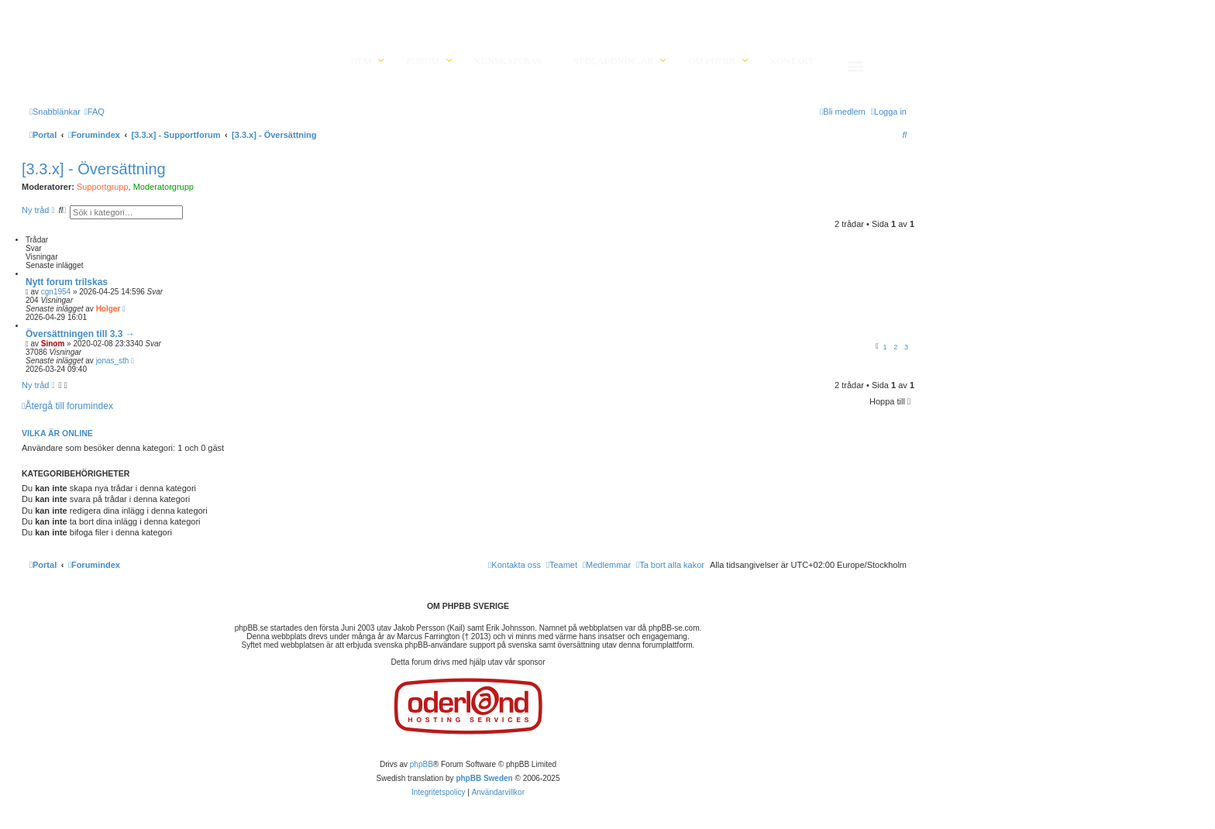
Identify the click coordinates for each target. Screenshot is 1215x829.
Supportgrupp (103, 186)
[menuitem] (94, 111)
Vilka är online (57, 433)
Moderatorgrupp (163, 186)
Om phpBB (711, 61)
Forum (422, 61)
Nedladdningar (613, 61)
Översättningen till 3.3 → (80, 334)
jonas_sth (112, 360)
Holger (108, 308)
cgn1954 (56, 291)
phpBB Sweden (484, 778)
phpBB (421, 764)
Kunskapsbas (508, 61)
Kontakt (792, 61)
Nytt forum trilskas (67, 282)
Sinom (53, 343)
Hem (361, 61)
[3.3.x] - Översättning (94, 168)
